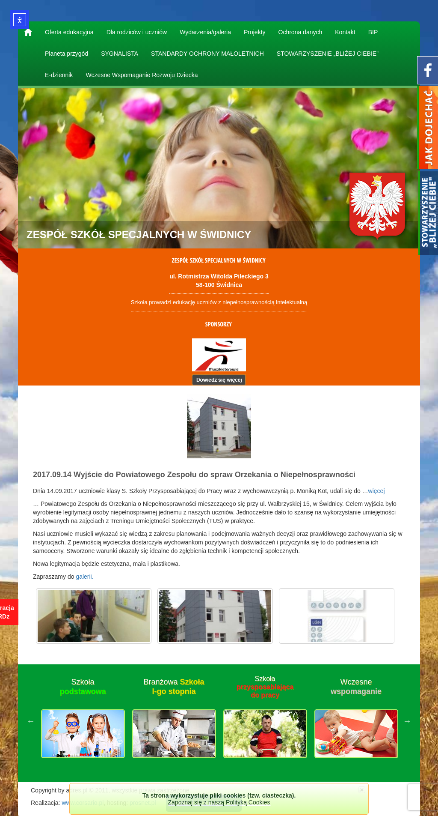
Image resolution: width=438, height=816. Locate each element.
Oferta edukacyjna (69, 32)
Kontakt (345, 32)
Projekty (255, 32)
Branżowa (173, 687)
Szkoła (82, 687)
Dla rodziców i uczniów (137, 32)
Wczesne (356, 687)
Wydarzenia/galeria (205, 32)
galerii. (84, 576)
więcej (376, 490)
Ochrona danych (300, 32)
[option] (82, 721)
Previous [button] (31, 721)
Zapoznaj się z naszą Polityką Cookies (219, 802)
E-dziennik (59, 75)
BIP (373, 32)
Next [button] (407, 721)
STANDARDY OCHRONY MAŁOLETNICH (207, 53)
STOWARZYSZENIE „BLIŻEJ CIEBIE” (328, 53)
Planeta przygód (66, 53)
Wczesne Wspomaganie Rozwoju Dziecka (142, 75)
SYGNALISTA (119, 53)
